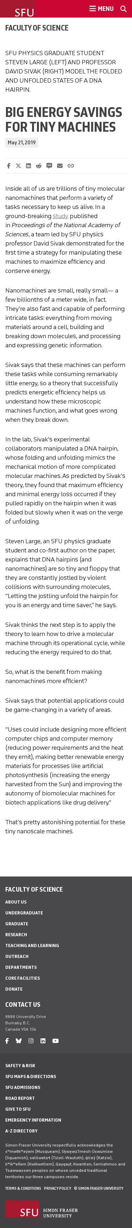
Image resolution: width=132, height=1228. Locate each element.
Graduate (16, 924)
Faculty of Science (37, 28)
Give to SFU (18, 1109)
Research (16, 935)
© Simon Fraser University (98, 1188)
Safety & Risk (20, 1066)
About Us (15, 902)
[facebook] (7, 1041)
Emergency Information (33, 1120)
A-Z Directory (21, 1131)
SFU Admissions (22, 1087)
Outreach (17, 956)
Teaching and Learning (32, 945)
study (60, 216)
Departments (21, 967)
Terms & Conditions (23, 1188)
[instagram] (31, 1041)
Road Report (20, 1098)
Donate (14, 989)
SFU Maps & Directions (30, 1076)
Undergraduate (24, 913)
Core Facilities (22, 978)
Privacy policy (57, 1188)
